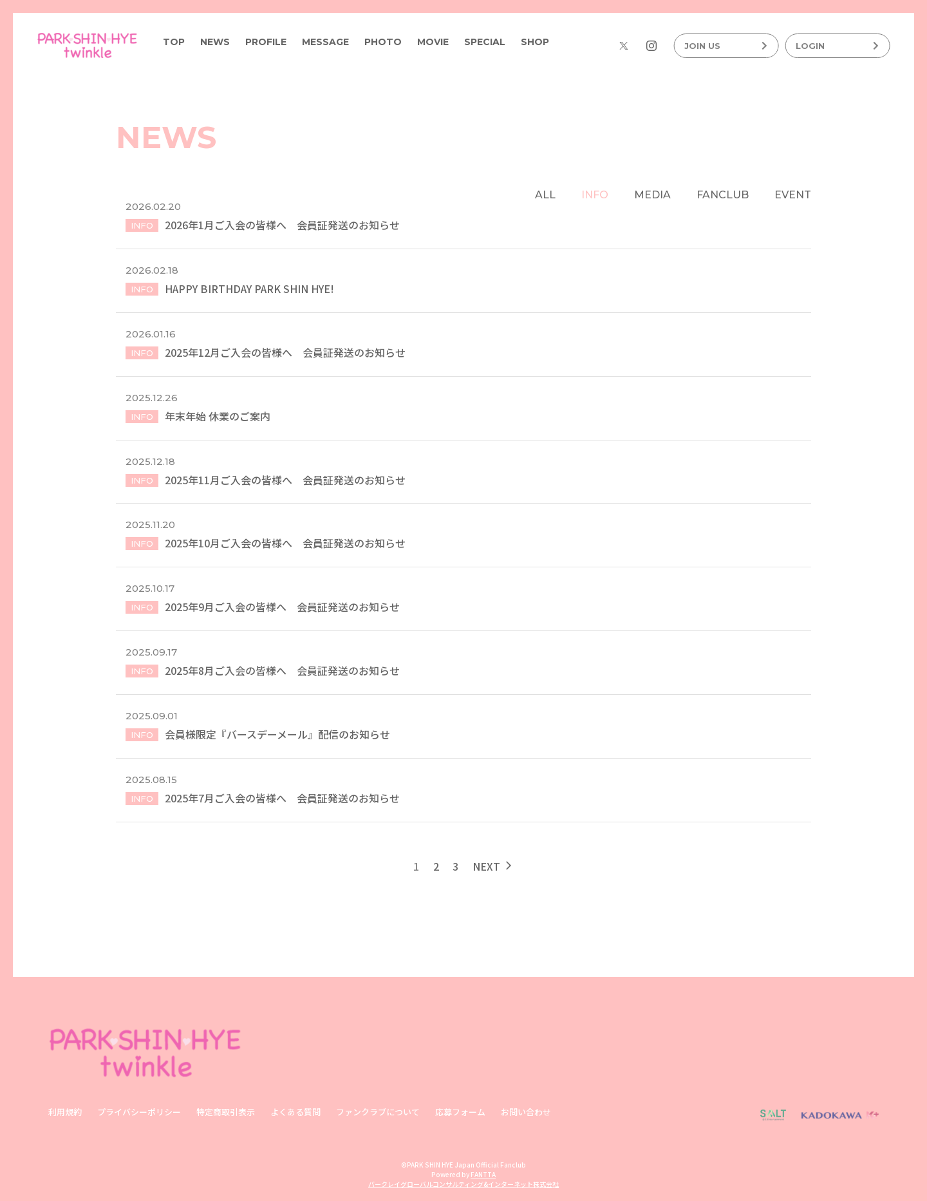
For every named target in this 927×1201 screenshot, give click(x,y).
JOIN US (725, 46)
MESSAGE (325, 42)
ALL (545, 195)
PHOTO (383, 42)
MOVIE (433, 42)
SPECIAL (484, 42)
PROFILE (265, 42)
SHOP (535, 42)
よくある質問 (295, 1112)
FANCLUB (723, 195)
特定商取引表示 (225, 1112)
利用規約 (65, 1112)
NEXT (493, 873)
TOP (174, 42)
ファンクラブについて (378, 1112)
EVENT (792, 195)
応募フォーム (460, 1112)
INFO (594, 195)
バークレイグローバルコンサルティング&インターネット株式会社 (463, 1184)
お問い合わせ (526, 1112)
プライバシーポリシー (139, 1112)
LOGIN (837, 46)
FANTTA (483, 1175)
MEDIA (652, 195)
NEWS (215, 42)
